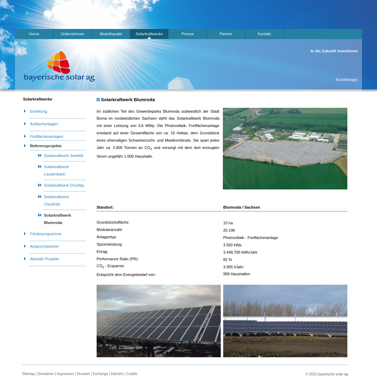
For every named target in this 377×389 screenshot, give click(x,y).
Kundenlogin (347, 79)
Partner (226, 34)
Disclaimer (46, 374)
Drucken (83, 374)
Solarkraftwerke (149, 34)
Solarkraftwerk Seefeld (63, 156)
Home (34, 34)
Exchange (100, 374)
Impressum (65, 374)
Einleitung (38, 111)
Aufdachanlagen (44, 124)
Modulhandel (111, 34)
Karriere (117, 374)
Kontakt (264, 34)
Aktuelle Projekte (44, 259)
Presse (188, 34)
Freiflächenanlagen (46, 136)
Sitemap (28, 374)
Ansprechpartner (44, 246)
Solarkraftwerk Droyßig (64, 185)
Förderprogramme (45, 234)
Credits (131, 374)
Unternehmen (72, 34)
